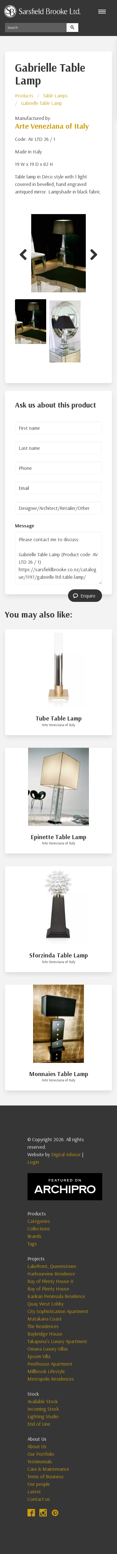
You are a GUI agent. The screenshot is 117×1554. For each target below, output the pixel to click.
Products (24, 95)
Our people (38, 1484)
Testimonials (39, 1461)
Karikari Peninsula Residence (56, 1296)
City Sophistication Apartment (57, 1311)
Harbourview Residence (51, 1273)
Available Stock (42, 1401)
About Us (36, 1446)
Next (91, 253)
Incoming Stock (43, 1409)
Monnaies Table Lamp (58, 1074)
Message (24, 525)
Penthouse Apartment (49, 1364)
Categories (38, 1221)
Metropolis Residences (50, 1379)
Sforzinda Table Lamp (58, 955)
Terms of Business (45, 1476)
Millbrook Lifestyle (46, 1371)
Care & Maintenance (48, 1469)
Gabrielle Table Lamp (41, 103)
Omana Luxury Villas (47, 1349)
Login (33, 1162)
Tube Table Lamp (59, 718)
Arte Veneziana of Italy (52, 126)
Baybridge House (44, 1334)
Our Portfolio (40, 1454)
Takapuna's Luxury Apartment (57, 1341)
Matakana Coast (44, 1319)
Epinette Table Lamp (58, 837)
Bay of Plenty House (48, 1288)
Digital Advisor (66, 1154)
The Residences (43, 1326)
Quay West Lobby (45, 1303)
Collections (38, 1228)
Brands (34, 1236)
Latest (34, 1491)
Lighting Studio (43, 1416)
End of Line (38, 1424)
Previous (25, 253)
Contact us (38, 1499)
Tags (32, 1243)
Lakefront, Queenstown (51, 1266)
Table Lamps (55, 95)
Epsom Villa (38, 1356)
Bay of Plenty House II (50, 1281)
